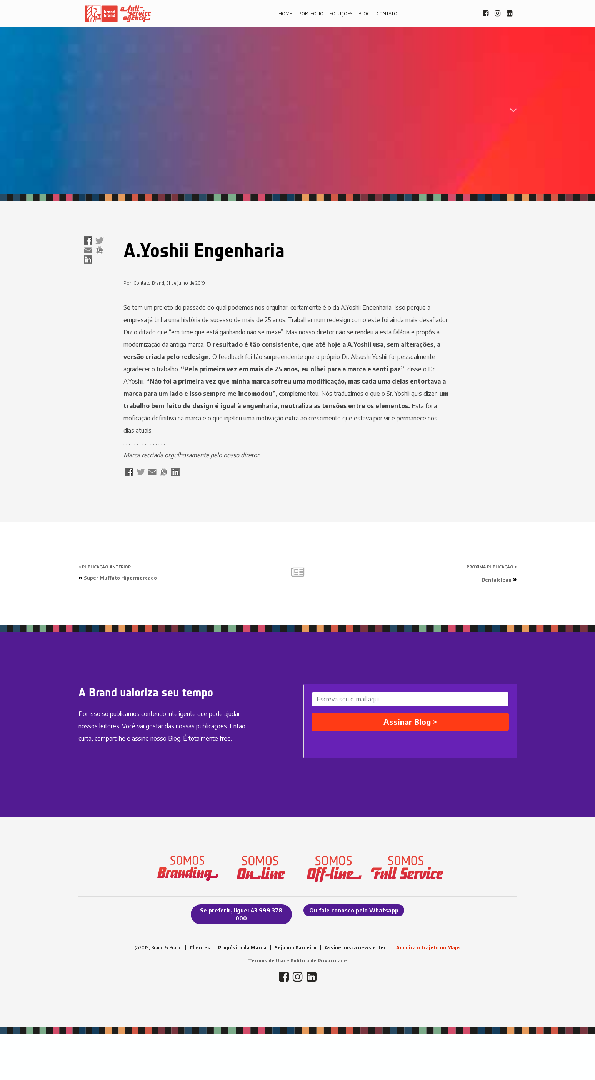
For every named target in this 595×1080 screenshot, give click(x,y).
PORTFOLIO (310, 14)
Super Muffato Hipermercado (120, 578)
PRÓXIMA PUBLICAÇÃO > (492, 567)
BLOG (364, 14)
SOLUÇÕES (341, 14)
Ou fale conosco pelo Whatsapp (353, 910)
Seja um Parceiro (296, 947)
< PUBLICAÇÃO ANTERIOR (104, 567)
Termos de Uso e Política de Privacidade (297, 961)
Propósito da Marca (242, 947)
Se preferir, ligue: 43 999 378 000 (241, 914)
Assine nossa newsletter (355, 947)
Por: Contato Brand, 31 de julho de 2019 (164, 283)
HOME (285, 14)
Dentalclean (497, 580)
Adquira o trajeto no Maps (428, 947)
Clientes (200, 947)
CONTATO (387, 14)
